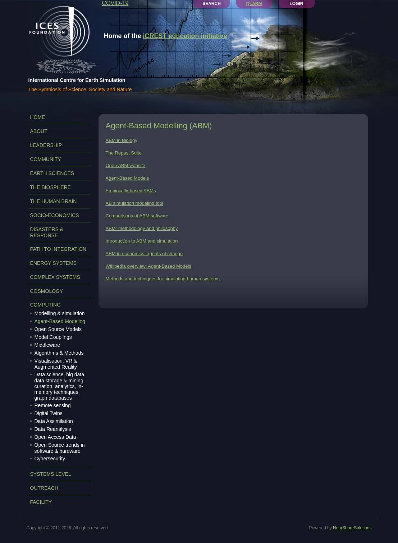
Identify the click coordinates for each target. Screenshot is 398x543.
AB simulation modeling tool (134, 203)
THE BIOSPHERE (50, 187)
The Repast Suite (124, 153)
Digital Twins (49, 413)
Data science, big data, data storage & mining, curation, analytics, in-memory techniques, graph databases (60, 386)
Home (37, 117)
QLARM (254, 3)
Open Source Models (58, 329)
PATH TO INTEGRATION (58, 249)
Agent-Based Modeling (60, 321)
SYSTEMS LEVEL (50, 474)
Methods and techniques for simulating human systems (163, 278)
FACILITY (41, 502)
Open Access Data (55, 437)
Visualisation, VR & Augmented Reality (56, 364)
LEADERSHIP (46, 145)
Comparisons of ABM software (137, 215)
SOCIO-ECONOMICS (54, 215)
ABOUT (38, 131)
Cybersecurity (50, 458)
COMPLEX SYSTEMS (55, 277)
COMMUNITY (45, 159)
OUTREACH (44, 488)
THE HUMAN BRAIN (53, 201)
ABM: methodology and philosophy (142, 228)
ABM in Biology (121, 140)
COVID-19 (115, 3)
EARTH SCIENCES (52, 173)
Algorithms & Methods (59, 353)
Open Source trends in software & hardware (60, 448)
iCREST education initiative (185, 36)
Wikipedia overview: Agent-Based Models (148, 266)
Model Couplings (53, 337)
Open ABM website (126, 165)
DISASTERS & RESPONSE (47, 232)
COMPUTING (45, 305)
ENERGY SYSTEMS (53, 263)
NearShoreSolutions (352, 527)
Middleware (47, 345)
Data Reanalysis (53, 429)
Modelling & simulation (60, 313)
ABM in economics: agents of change (144, 253)
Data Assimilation (54, 421)
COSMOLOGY (46, 291)
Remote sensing (53, 405)
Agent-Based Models (127, 178)
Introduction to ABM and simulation (142, 241)
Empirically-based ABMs (131, 190)
